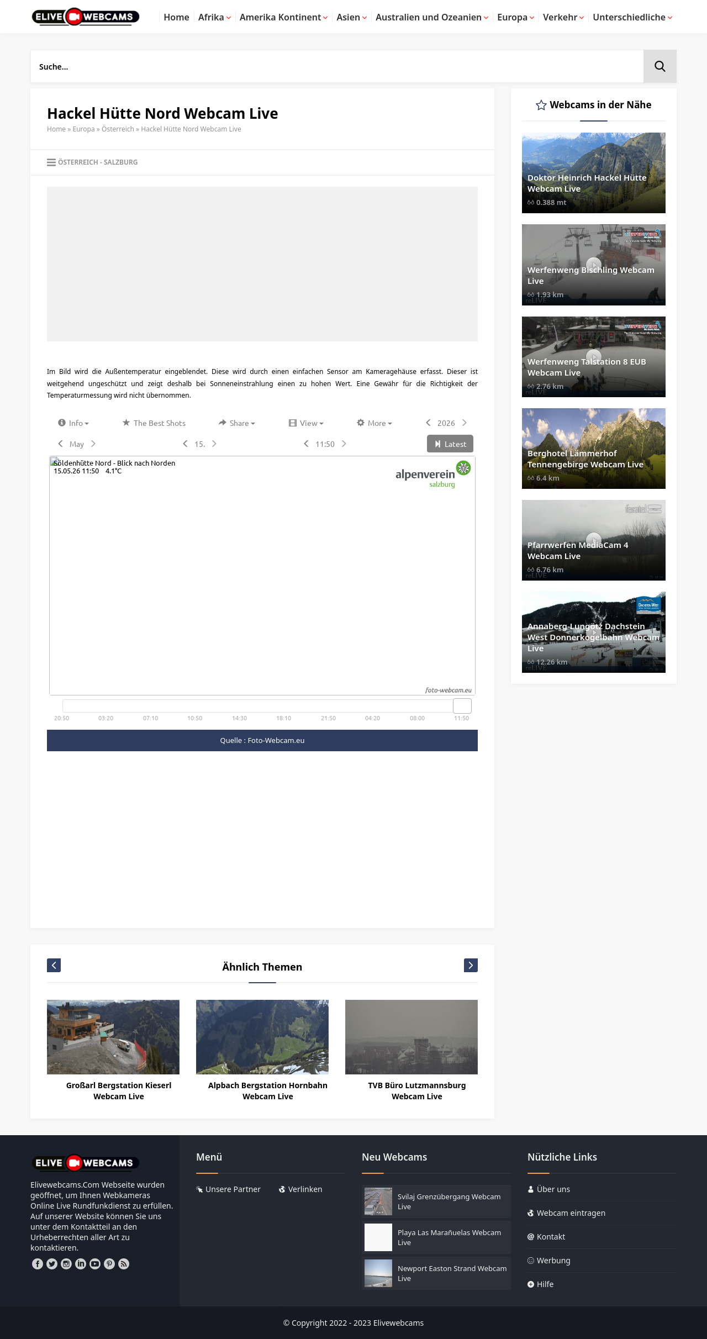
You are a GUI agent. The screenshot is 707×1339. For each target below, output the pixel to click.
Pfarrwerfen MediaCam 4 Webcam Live (577, 550)
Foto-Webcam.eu (275, 740)
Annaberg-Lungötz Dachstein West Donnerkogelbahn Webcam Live (593, 636)
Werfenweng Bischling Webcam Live (591, 275)
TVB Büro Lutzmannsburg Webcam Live (417, 1090)
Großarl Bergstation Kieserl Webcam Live (119, 1090)
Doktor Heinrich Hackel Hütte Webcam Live (587, 183)
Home (56, 129)
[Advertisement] (262, 264)
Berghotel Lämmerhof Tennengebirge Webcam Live (585, 458)
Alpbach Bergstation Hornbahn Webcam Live (268, 1090)
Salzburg (121, 162)
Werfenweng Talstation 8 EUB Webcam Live (586, 367)
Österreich (118, 129)
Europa (84, 129)
